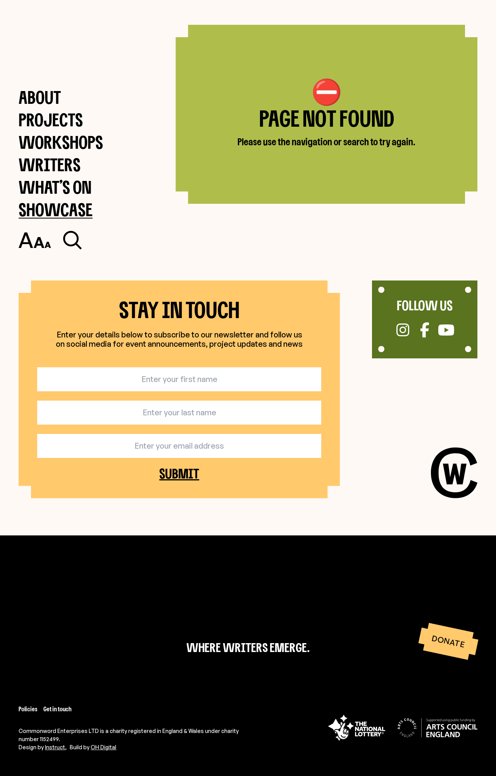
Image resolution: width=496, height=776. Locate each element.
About (40, 97)
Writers (50, 164)
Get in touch (57, 709)
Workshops (61, 142)
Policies (28, 709)
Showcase (56, 209)
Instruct (55, 747)
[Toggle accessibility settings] (35, 240)
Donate (448, 641)
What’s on (55, 187)
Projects (51, 119)
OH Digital (103, 747)
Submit (179, 473)
